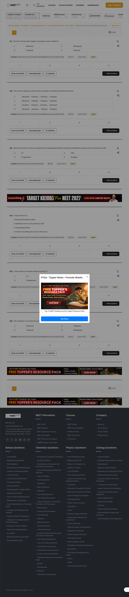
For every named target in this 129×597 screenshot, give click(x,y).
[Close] (87, 277)
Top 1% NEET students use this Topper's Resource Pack (64, 311)
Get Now (64, 319)
